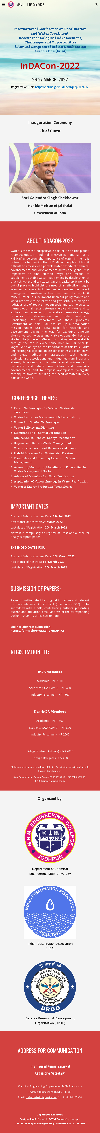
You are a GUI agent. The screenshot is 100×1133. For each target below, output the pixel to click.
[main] (49, 40)
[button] (4, 4)
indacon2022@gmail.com (41, 1097)
